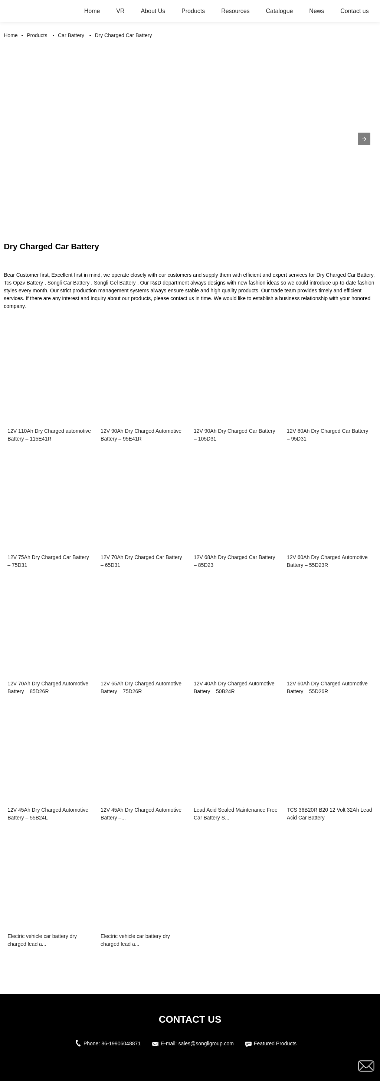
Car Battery (71, 35)
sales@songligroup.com (206, 1043)
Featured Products (275, 1043)
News (316, 11)
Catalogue (279, 11)
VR (120, 11)
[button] (364, 139)
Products (193, 11)
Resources (235, 11)
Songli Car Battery (69, 283)
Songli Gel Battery (115, 283)
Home (92, 11)
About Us (153, 11)
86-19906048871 (121, 1043)
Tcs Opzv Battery (23, 283)
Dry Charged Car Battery (123, 35)
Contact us (354, 11)
